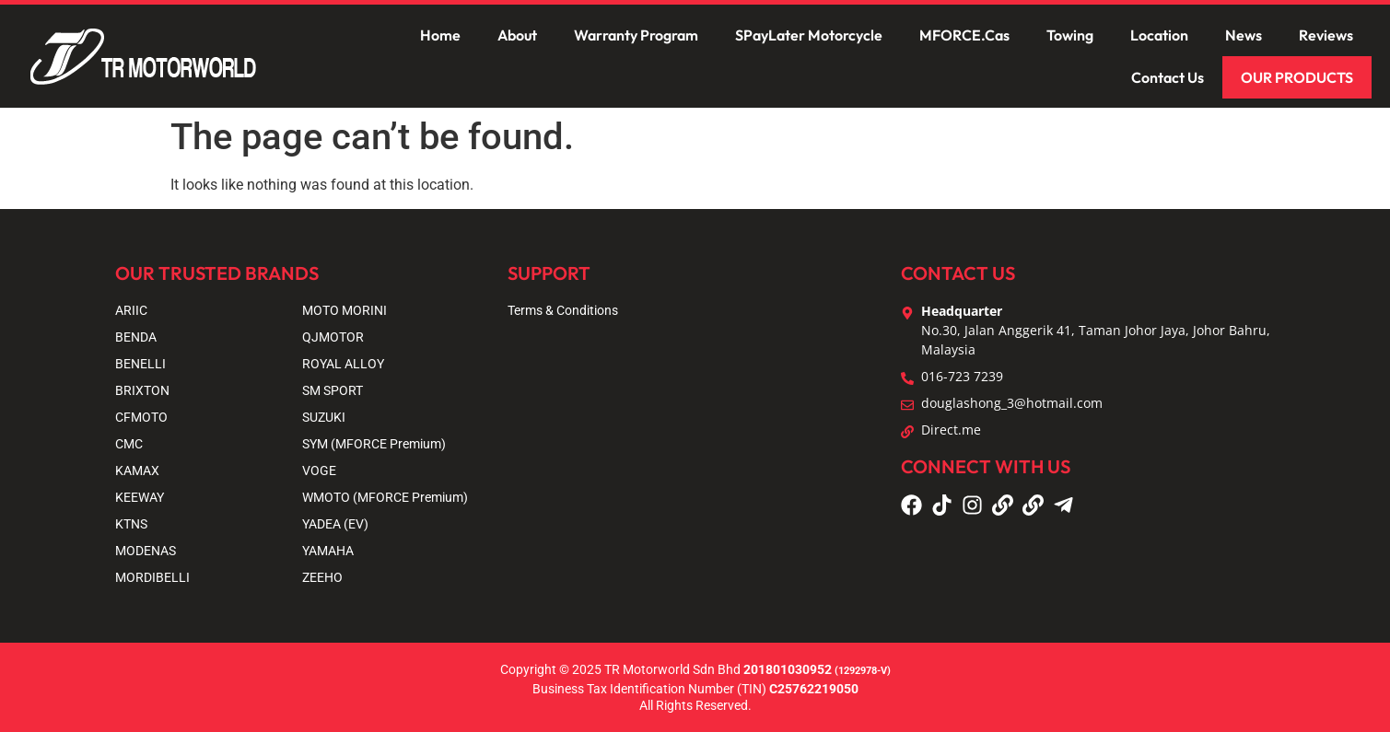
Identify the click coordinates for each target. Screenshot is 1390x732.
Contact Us (1167, 77)
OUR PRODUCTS (1297, 77)
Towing (1069, 35)
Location (1159, 35)
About (517, 35)
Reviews (1326, 35)
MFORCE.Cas (964, 35)
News (1243, 35)
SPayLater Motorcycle (808, 35)
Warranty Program (636, 35)
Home (440, 35)
